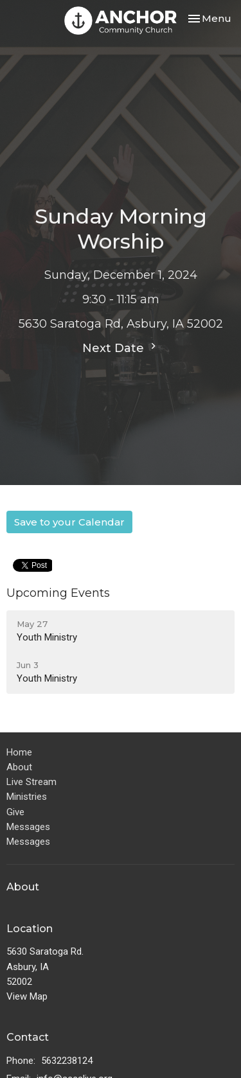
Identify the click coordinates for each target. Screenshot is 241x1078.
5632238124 (67, 1060)
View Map (27, 996)
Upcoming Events (58, 593)
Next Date (120, 347)
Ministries (26, 796)
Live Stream (31, 782)
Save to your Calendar (69, 522)
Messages (28, 827)
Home (19, 752)
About (19, 767)
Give (15, 812)
